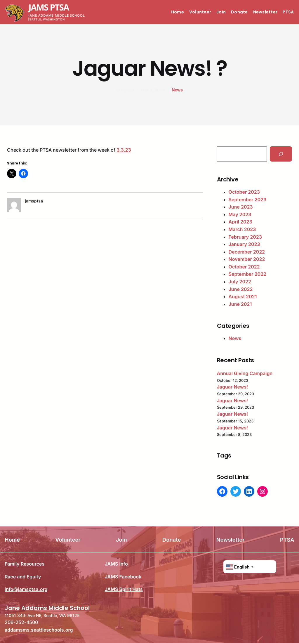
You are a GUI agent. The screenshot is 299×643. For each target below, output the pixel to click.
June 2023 (241, 207)
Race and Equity (23, 576)
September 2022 (248, 274)
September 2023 (248, 199)
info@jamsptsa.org (26, 589)
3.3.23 (124, 150)
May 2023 (240, 214)
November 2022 (247, 259)
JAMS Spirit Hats (124, 589)
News (177, 89)
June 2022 (241, 289)
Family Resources (24, 564)
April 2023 (240, 222)
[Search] (281, 154)
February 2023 (245, 237)
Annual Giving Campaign (245, 373)
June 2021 (240, 304)
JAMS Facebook (123, 576)
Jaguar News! (232, 387)
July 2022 (240, 282)
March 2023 (242, 229)
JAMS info (116, 564)
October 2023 (244, 192)
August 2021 (243, 296)
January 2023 (244, 244)
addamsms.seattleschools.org (39, 630)
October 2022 (244, 267)
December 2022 (247, 252)
